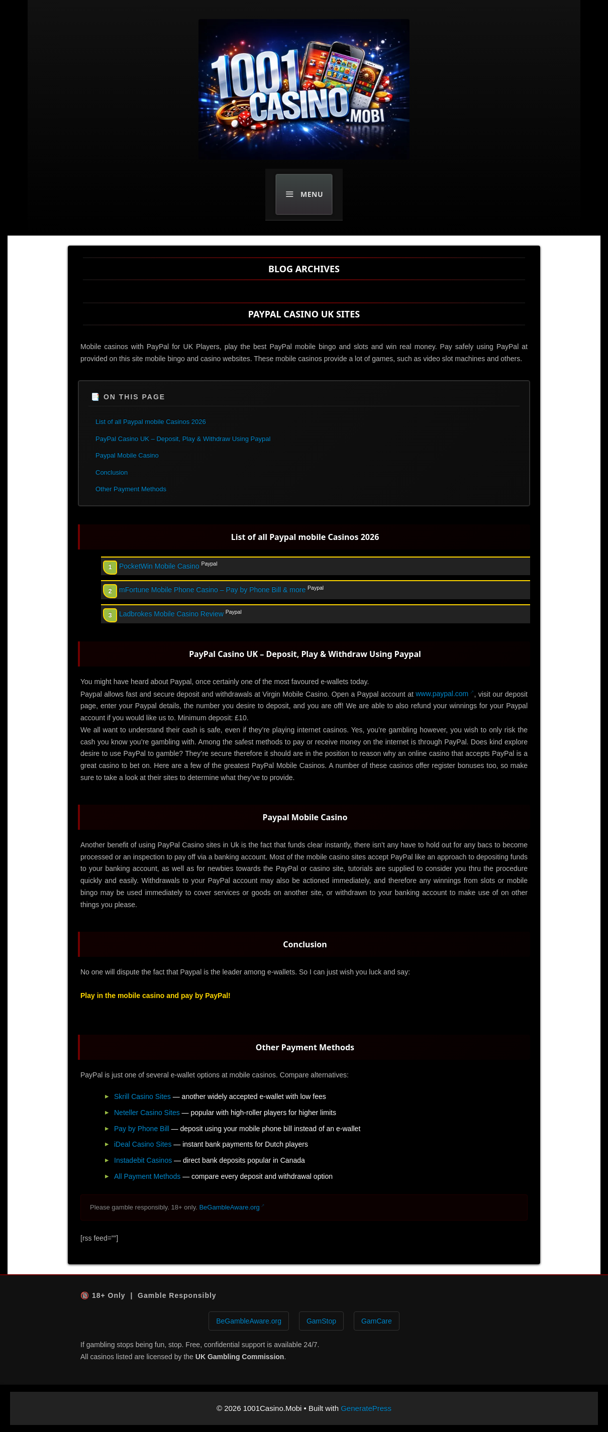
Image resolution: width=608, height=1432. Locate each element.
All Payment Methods (147, 1176)
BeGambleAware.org (229, 1207)
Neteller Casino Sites (147, 1113)
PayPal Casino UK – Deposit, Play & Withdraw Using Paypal (182, 439)
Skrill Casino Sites (142, 1096)
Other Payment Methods (130, 489)
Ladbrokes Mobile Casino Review (171, 614)
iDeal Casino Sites (142, 1144)
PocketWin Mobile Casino (159, 566)
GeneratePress (366, 1408)
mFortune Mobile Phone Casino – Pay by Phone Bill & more (212, 590)
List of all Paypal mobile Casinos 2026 (150, 421)
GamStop (321, 1321)
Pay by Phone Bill (141, 1129)
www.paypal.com (442, 694)
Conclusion (111, 472)
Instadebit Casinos (143, 1160)
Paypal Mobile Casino (127, 455)
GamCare (376, 1321)
